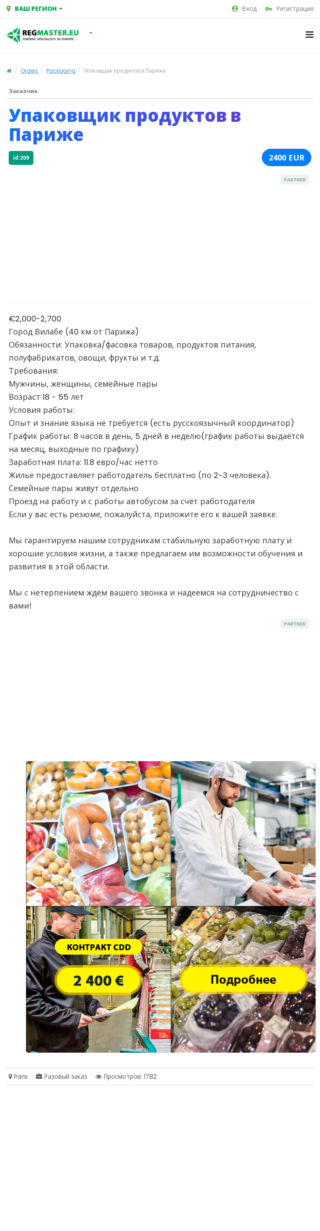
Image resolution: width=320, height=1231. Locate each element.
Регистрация (289, 8)
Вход (244, 8)
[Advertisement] (138, 233)
